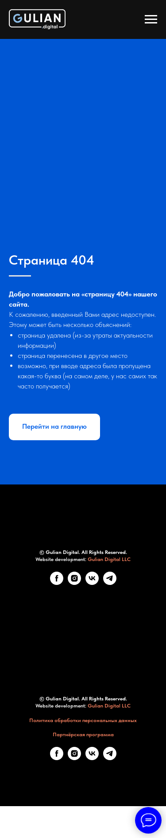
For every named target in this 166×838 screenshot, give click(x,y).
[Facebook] (56, 582)
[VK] (92, 582)
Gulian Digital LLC (109, 559)
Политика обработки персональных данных (83, 720)
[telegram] (109, 582)
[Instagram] (74, 582)
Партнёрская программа (83, 734)
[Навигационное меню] (151, 19)
